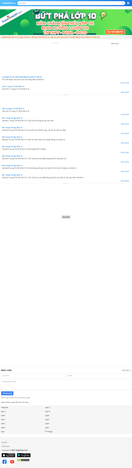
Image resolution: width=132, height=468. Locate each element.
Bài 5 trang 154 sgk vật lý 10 (12, 156)
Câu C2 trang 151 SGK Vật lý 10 (13, 109)
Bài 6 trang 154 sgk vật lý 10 (12, 165)
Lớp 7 (3, 419)
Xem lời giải (125, 92)
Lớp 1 (3, 431)
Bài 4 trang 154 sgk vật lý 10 (12, 146)
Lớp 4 (47, 423)
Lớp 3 (3, 427)
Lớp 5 (3, 423)
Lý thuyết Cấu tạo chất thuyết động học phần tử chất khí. (22, 77)
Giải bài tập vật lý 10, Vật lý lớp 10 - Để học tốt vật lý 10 (25, 37)
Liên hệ (4, 442)
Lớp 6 (47, 419)
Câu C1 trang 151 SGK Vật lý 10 (13, 86)
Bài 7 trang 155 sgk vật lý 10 (12, 175)
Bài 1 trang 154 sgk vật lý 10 (12, 118)
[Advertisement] (66, 59)
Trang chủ (4, 407)
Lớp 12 (47, 407)
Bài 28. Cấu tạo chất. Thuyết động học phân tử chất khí (75, 37)
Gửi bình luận (7, 393)
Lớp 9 (3, 415)
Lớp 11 (3, 411)
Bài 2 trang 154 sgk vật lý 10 (12, 127)
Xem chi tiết (125, 83)
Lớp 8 (47, 415)
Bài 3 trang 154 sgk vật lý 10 (12, 137)
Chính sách (5, 446)
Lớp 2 (47, 427)
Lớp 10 (47, 411)
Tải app (48, 431)
